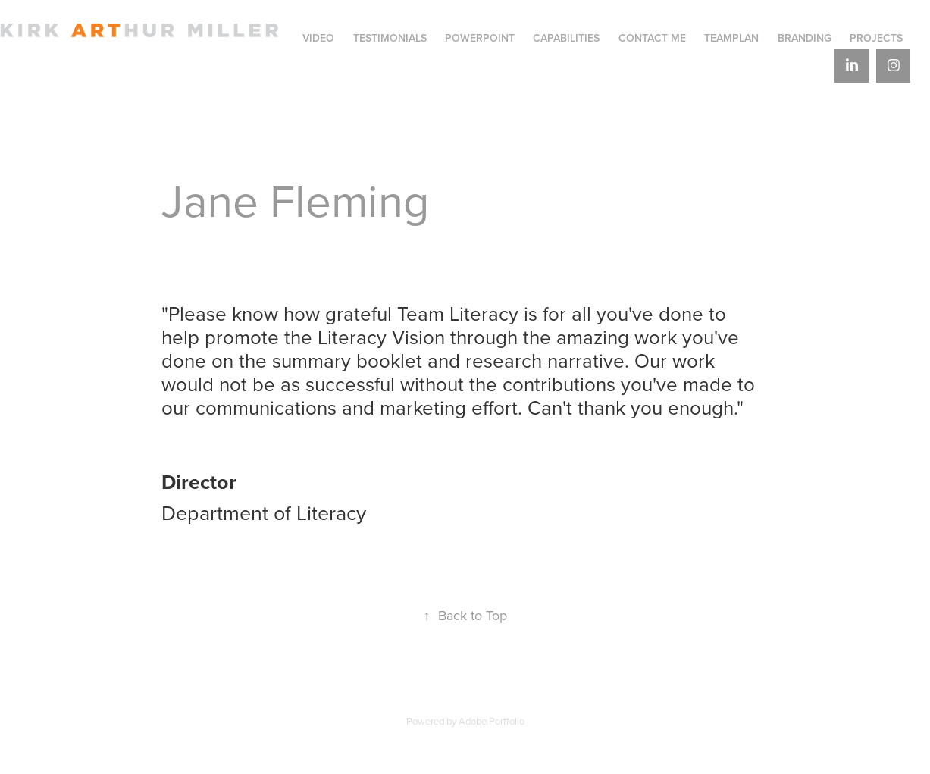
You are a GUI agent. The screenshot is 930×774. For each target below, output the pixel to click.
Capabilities (566, 37)
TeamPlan (731, 37)
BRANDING (804, 37)
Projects (876, 37)
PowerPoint (480, 37)
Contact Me (652, 37)
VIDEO (318, 37)
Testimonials (390, 37)
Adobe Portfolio (491, 721)
